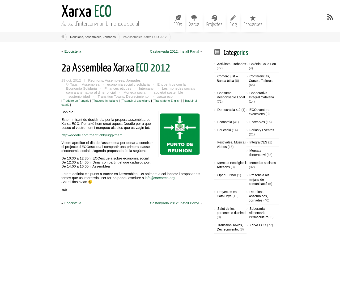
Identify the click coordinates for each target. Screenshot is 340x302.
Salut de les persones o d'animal (231, 211)
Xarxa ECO (257, 225)
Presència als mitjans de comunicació (259, 179)
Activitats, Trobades (231, 64)
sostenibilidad (79, 96)
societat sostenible (168, 92)
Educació (224, 130)
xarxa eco (165, 96)
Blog (233, 21)
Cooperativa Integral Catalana (261, 95)
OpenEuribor (226, 175)
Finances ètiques (118, 88)
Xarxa (194, 21)
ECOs (178, 21)
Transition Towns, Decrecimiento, (123, 96)
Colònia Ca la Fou (262, 64)
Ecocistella (72, 51)
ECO (86, 12)
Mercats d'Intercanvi (257, 153)
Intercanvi (146, 88)
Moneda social (134, 92)
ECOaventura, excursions (259, 112)
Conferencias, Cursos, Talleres (260, 78)
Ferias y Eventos (261, 130)
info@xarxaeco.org (160, 178)
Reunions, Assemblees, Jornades (93, 37)
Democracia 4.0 (228, 110)
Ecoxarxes (253, 21)
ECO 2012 (115, 68)
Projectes (214, 21)
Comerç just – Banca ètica (227, 78)
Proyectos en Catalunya (227, 194)
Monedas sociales (262, 163)
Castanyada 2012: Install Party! (174, 51)
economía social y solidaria (128, 84)
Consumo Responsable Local (231, 95)
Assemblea (90, 84)
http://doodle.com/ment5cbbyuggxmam (91, 135)
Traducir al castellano (136, 100)
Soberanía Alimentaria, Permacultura (258, 213)
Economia (224, 122)
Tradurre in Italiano (105, 100)
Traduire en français (76, 100)
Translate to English (167, 100)
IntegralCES (258, 142)
